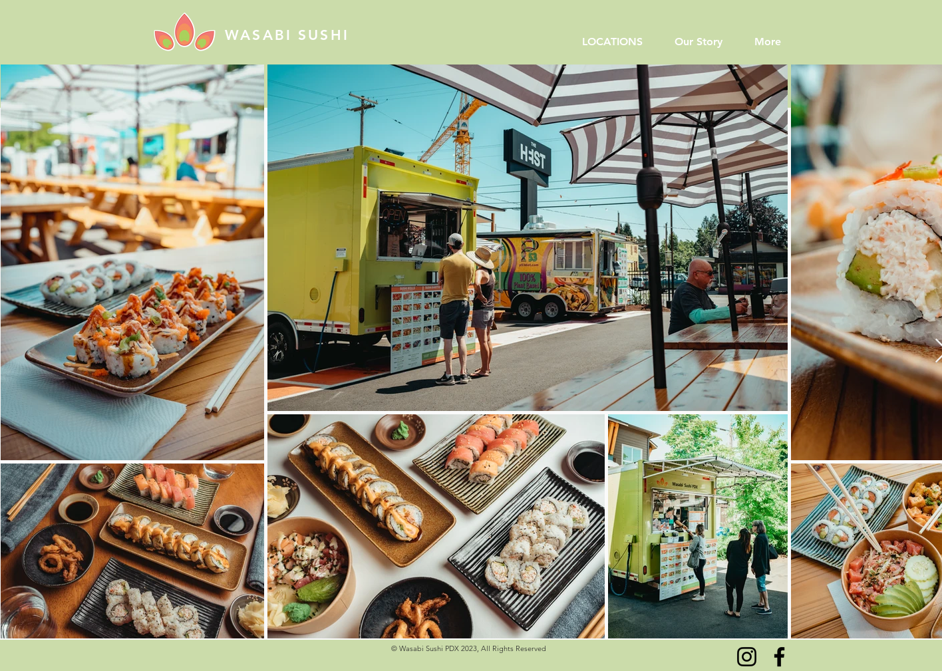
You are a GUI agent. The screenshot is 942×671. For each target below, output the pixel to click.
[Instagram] (747, 657)
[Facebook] (779, 657)
